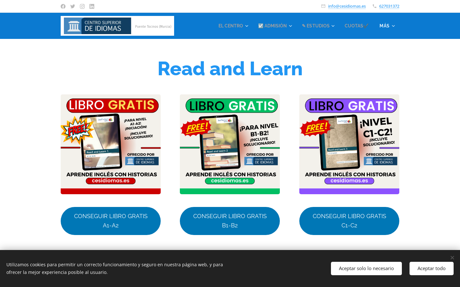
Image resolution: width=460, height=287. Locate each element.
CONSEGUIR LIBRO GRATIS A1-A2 (111, 221)
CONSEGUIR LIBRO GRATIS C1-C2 (349, 221)
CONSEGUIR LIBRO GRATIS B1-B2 (230, 221)
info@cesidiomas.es (347, 6)
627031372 (389, 6)
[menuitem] (226, 26)
